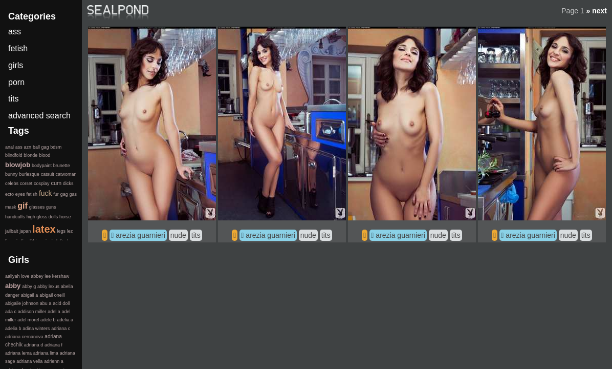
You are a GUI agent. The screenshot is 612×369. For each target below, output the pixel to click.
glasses (37, 207)
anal (9, 147)
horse (65, 216)
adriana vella (29, 361)
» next (596, 11)
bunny (11, 174)
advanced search (39, 115)
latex (44, 229)
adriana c (60, 328)
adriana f (53, 344)
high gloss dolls (42, 216)
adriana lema (18, 353)
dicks (68, 183)
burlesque (29, 174)
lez (70, 231)
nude (178, 235)
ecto (9, 194)
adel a (54, 311)
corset (26, 183)
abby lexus (48, 286)
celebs (11, 183)
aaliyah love (17, 276)
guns (51, 207)
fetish (18, 48)
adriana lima (45, 353)
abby (12, 286)
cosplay (42, 183)
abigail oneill (52, 295)
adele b (48, 319)
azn (28, 147)
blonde (30, 155)
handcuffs (15, 216)
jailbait (11, 231)
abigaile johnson (21, 303)
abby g (29, 286)
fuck (45, 193)
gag (64, 194)
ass (14, 31)
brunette (61, 165)
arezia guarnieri (140, 235)
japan (25, 231)
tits (196, 235)
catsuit (47, 174)
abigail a (29, 295)
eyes (20, 194)
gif (22, 205)
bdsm (55, 147)
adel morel (28, 319)
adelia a (65, 319)
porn (16, 82)
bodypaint (42, 165)
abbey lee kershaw (50, 276)
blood (44, 155)
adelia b (13, 328)
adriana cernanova (24, 336)
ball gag (41, 147)
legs (61, 231)
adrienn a (53, 361)
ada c (10, 311)
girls (15, 65)
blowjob (17, 165)
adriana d (33, 344)
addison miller (32, 311)
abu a (46, 303)
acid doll (61, 303)
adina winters (36, 328)
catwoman (65, 174)
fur (56, 194)
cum (56, 183)
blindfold (14, 155)
